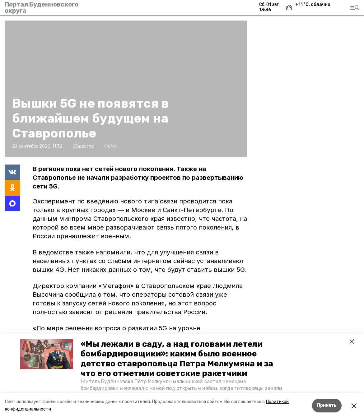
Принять (327, 405)
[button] (46, 354)
